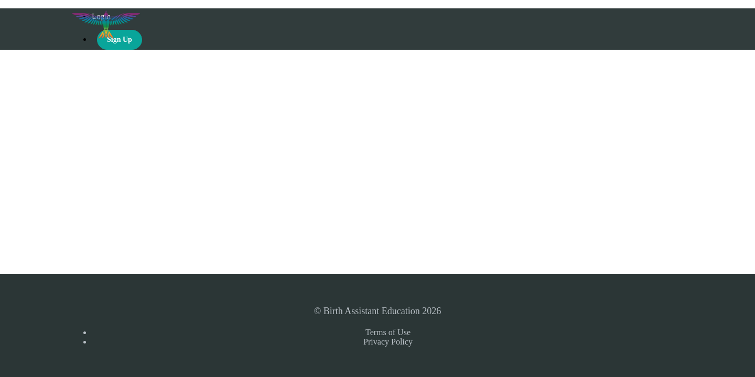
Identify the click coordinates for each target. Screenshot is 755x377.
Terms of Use (388, 332)
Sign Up (119, 39)
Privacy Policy (388, 341)
